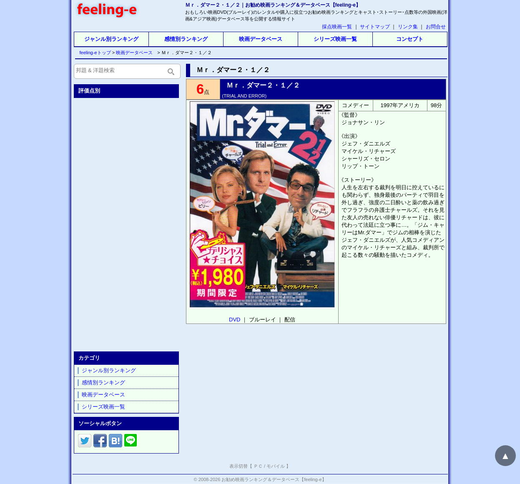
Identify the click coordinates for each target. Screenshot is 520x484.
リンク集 (408, 27)
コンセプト (409, 39)
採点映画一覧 (337, 27)
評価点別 (89, 91)
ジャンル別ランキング (111, 39)
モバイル (275, 466)
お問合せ (436, 27)
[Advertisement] (127, 223)
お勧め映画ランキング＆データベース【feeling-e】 (273, 479)
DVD (234, 319)
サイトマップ (375, 27)
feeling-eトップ (93, 52)
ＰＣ (258, 466)
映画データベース (260, 39)
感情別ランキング (186, 39)
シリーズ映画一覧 (335, 39)
